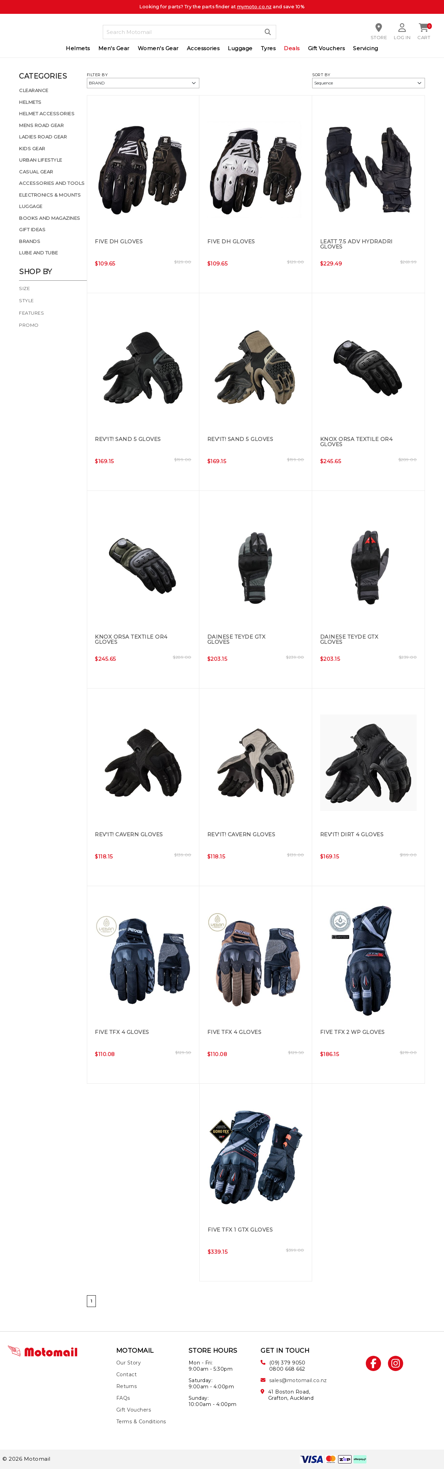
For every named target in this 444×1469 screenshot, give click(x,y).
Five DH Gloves (120, 241)
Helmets (78, 48)
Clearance (33, 90)
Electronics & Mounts (50, 195)
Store (378, 37)
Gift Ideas (32, 229)
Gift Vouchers (326, 48)
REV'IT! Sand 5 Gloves (130, 439)
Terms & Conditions (141, 1421)
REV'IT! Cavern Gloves (131, 834)
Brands (29, 241)
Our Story (128, 1363)
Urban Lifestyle (40, 160)
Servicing (365, 48)
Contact (126, 1374)
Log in (402, 37)
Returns (126, 1386)
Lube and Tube (38, 252)
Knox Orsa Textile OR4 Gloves (359, 442)
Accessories (203, 48)
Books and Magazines (49, 218)
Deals (292, 48)
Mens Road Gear (41, 125)
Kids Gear (32, 148)
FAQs (123, 1398)
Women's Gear (158, 48)
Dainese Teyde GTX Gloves (238, 640)
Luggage (240, 48)
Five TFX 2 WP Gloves (355, 1032)
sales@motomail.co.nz (298, 1380)
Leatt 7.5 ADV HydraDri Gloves (358, 244)
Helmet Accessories (46, 113)
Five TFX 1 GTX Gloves (243, 1230)
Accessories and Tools (52, 183)
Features (31, 313)
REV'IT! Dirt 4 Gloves (354, 834)
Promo (29, 325)
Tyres (268, 48)
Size (24, 288)
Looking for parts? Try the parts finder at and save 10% (222, 6)
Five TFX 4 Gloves (124, 1032)
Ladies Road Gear (43, 136)
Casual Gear (36, 171)
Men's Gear (113, 48)
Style (26, 300)
